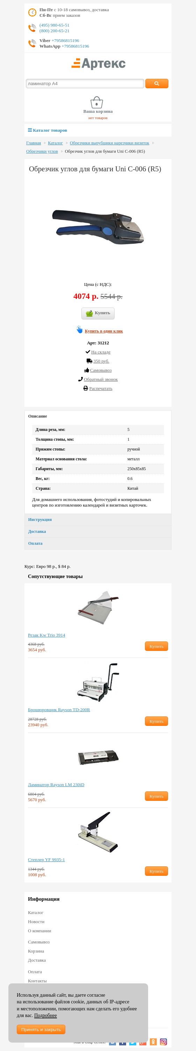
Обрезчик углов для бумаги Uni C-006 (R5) (105, 151)
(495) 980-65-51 (54, 25)
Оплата (35, 543)
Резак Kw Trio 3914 (46, 635)
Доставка (37, 531)
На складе (100, 352)
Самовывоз (39, 941)
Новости (36, 921)
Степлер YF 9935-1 (46, 859)
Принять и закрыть (41, 1029)
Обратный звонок (101, 379)
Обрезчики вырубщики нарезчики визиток (109, 142)
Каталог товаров (47, 130)
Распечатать (100, 388)
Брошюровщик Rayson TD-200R (59, 709)
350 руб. (101, 361)
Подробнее (45, 1015)
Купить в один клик (104, 331)
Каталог (55, 142)
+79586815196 (64, 40)
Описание (37, 416)
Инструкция (40, 519)
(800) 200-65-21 (54, 30)
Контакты (37, 980)
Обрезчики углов (42, 151)
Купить (98, 313)
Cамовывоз (101, 370)
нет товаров (98, 118)
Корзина (36, 951)
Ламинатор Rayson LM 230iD (56, 784)
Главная (33, 142)
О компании (39, 930)
